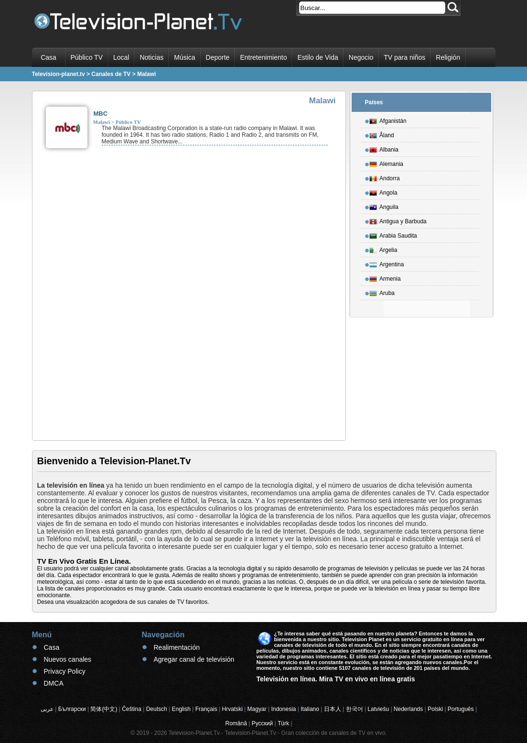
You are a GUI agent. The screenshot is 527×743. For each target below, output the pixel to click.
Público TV (87, 57)
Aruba (382, 291)
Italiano (310, 709)
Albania (383, 148)
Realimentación (177, 647)
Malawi (101, 122)
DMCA (54, 683)
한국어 (354, 709)
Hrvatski (232, 709)
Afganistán (388, 119)
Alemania (386, 162)
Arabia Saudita (393, 234)
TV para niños (404, 57)
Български (72, 709)
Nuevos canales (68, 659)
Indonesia (283, 709)
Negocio (361, 57)
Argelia (383, 248)
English (181, 709)
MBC (101, 113)
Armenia (385, 277)
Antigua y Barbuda (398, 220)
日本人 (332, 709)
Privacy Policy (65, 671)
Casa (48, 57)
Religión (448, 57)
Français (206, 709)
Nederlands (408, 709)
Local (121, 57)
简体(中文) (103, 709)
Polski (435, 709)
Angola (383, 191)
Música (184, 57)
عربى (47, 709)
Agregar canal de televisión (194, 659)
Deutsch (156, 709)
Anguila (383, 205)
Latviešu (378, 709)
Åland (381, 134)
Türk (283, 723)
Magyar (257, 709)
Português (461, 709)
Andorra (384, 177)
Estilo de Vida (317, 57)
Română (236, 723)
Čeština (131, 709)
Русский (262, 723)
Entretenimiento (263, 57)
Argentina (386, 263)
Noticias (151, 57)
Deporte (218, 57)
